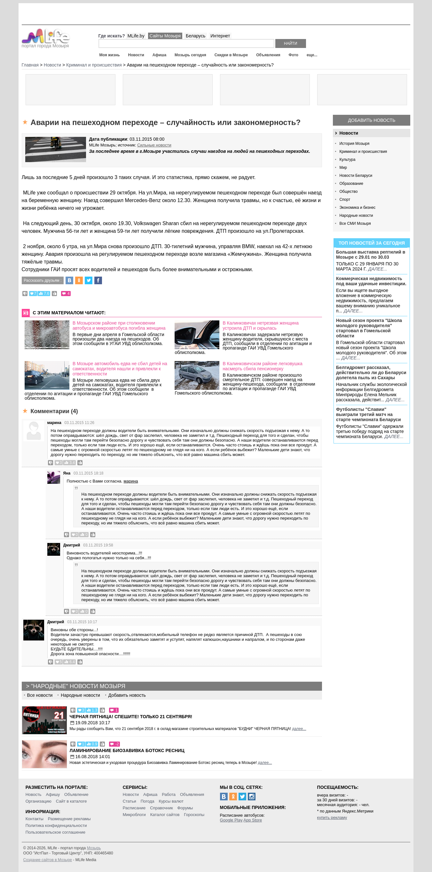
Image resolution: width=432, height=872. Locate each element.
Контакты (34, 818)
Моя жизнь (109, 55)
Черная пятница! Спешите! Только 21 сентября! (131, 716)
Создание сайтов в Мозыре (47, 860)
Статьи (129, 801)
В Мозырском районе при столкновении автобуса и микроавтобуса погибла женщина (119, 325)
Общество (348, 191)
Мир (343, 167)
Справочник (161, 807)
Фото (293, 55)
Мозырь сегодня (190, 55)
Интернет (220, 35)
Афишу (53, 794)
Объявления (268, 55)
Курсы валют (171, 801)
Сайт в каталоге (71, 801)
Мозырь (94, 848)
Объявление (76, 794)
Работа (169, 794)
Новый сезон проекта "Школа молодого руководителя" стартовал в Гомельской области (369, 328)
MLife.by (136, 35)
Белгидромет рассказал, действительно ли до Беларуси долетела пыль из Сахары (371, 372)
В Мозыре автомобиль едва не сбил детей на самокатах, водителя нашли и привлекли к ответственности (120, 368)
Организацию (38, 801)
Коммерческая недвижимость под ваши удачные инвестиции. (371, 281)
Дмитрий (71, 545)
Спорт (344, 199)
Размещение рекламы (69, 818)
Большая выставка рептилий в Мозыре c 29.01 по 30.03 (370, 254)
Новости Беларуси (355, 175)
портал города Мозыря (46, 43)
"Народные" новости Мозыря (78, 686)
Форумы (185, 807)
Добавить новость (372, 120)
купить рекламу (332, 817)
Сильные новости (154, 145)
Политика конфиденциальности (56, 825)
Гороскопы (194, 814)
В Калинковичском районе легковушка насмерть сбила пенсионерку (262, 366)
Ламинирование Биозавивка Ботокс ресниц (127, 750)
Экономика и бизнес (357, 207)
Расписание (134, 807)
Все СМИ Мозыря (355, 223)
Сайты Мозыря (165, 35)
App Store (252, 820)
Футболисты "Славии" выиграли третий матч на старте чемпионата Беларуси (368, 414)
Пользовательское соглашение (55, 832)
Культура (347, 159)
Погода (147, 801)
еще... (312, 55)
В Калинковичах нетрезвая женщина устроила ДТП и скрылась (261, 325)
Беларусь (195, 35)
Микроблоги (134, 814)
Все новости (40, 695)
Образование (351, 183)
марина (54, 422)
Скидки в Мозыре (231, 55)
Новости (136, 55)
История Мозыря (354, 143)
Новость (34, 794)
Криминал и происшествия (363, 151)
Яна (67, 473)
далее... (377, 268)
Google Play (231, 820)
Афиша (159, 55)
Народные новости (356, 215)
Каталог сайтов (165, 814)
